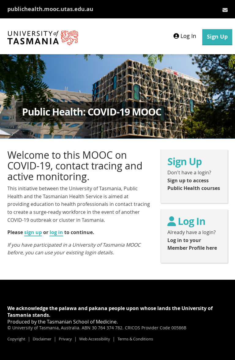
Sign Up (217, 36)
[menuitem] (225, 10)
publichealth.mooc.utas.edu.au (50, 9)
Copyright (16, 339)
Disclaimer (42, 339)
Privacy (65, 339)
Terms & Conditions (135, 339)
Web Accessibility (94, 339)
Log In (184, 36)
